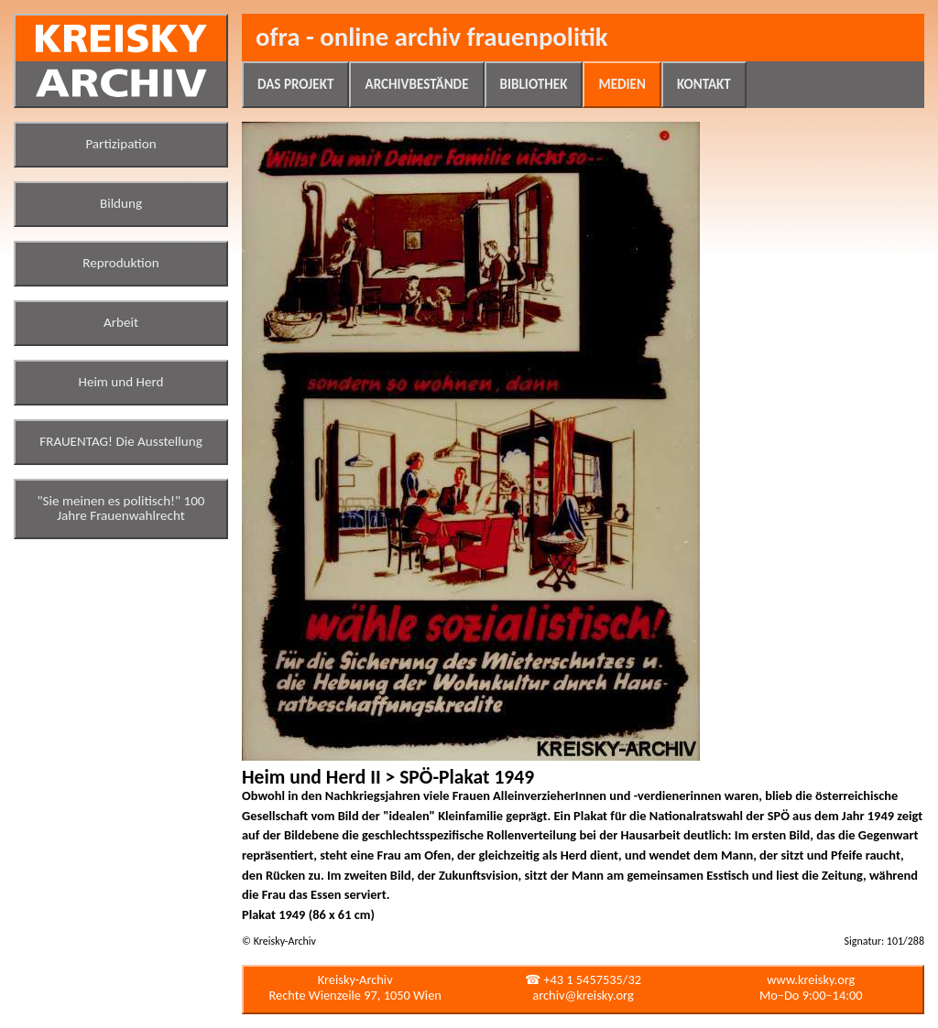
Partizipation (120, 143)
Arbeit (121, 322)
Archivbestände (416, 84)
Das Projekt (295, 84)
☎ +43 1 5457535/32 (583, 979)
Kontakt (704, 84)
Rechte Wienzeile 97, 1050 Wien (355, 995)
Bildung (121, 203)
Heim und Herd (120, 381)
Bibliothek (534, 84)
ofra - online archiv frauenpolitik (432, 37)
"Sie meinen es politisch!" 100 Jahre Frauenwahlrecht (121, 508)
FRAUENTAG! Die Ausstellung (120, 441)
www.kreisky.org (811, 979)
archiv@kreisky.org (582, 995)
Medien (621, 84)
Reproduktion (120, 262)
